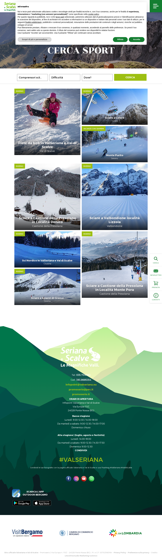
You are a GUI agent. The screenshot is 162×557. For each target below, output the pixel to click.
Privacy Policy (120, 543)
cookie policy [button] (93, 14)
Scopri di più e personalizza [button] (34, 39)
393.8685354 (83, 370)
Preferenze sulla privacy (138, 543)
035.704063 (83, 365)
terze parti (60, 17)
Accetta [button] (136, 39)
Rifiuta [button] (120, 39)
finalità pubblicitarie (33, 22)
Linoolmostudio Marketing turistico (81, 546)
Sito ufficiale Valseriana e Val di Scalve (21, 543)
